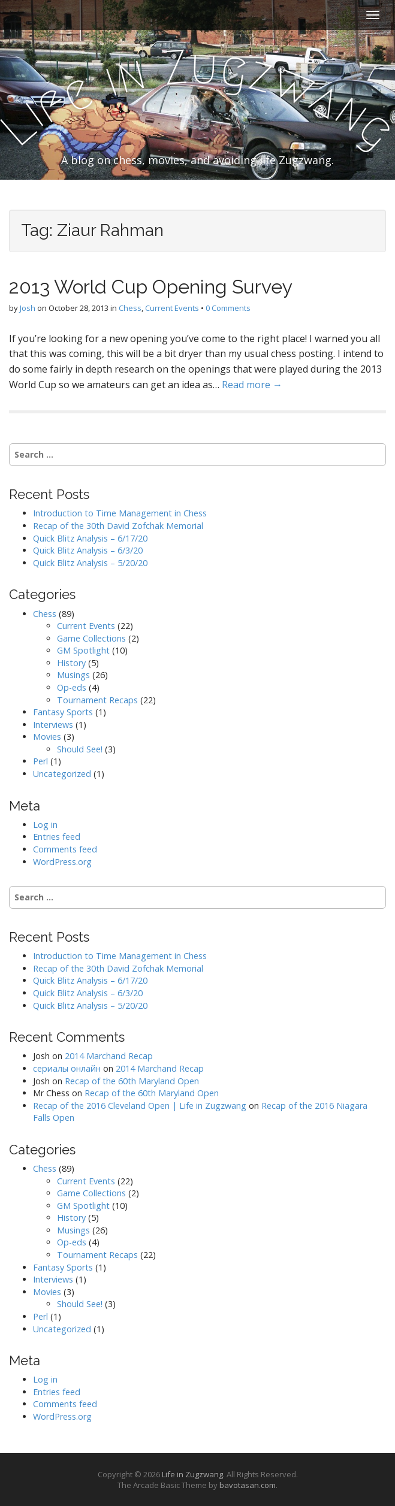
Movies (47, 736)
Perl (40, 761)
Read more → (252, 384)
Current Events (172, 308)
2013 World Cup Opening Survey (151, 287)
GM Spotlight (83, 650)
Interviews (53, 724)
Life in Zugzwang (192, 1474)
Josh (27, 308)
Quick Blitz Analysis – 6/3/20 (88, 550)
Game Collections (91, 638)
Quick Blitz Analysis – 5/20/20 (90, 562)
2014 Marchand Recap (109, 1056)
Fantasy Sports (63, 712)
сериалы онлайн (67, 1068)
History (71, 663)
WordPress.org (62, 861)
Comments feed (65, 849)
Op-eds (71, 687)
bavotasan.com (247, 1485)
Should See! (79, 749)
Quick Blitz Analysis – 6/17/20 (90, 538)
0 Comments (228, 308)
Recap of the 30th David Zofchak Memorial (118, 525)
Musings (73, 675)
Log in (45, 824)
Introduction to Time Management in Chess (120, 513)
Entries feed (56, 836)
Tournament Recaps (97, 700)
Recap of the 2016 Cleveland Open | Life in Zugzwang (139, 1105)
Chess (130, 308)
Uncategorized (62, 773)
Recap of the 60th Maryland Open (132, 1081)
